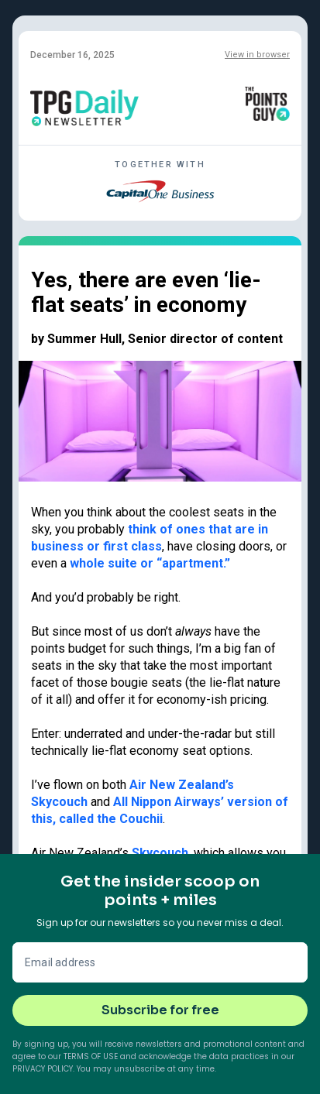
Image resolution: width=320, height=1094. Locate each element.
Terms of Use (91, 1056)
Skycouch (160, 852)
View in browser (257, 55)
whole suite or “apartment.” (150, 563)
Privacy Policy (42, 1069)
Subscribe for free (160, 1010)
